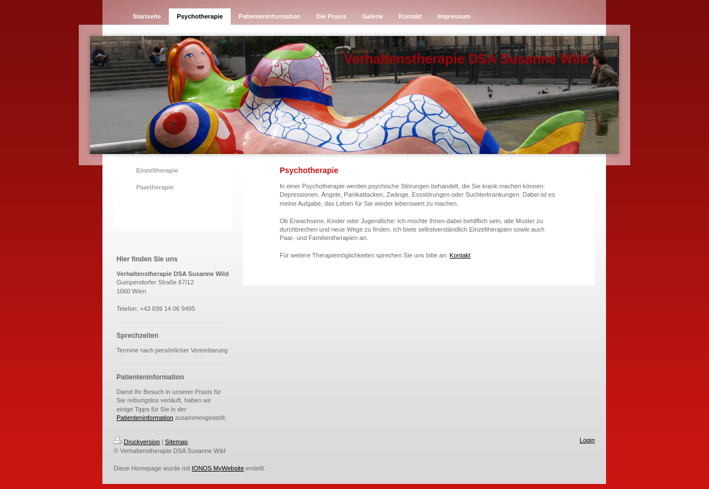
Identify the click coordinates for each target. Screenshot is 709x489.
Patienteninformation (144, 417)
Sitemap (176, 441)
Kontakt (460, 255)
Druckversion (137, 441)
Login (587, 440)
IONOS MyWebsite (218, 468)
